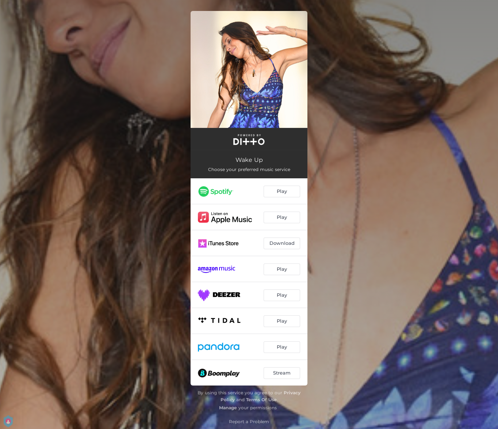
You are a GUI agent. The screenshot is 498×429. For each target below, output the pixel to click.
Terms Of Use (261, 399)
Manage (228, 407)
